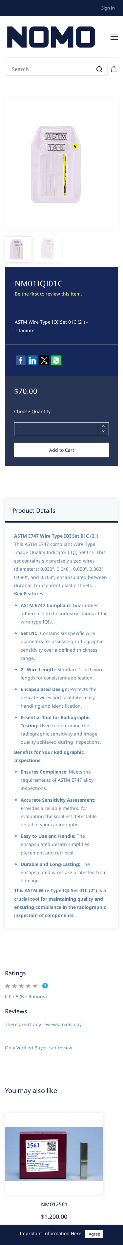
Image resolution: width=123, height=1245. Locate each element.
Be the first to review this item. (48, 294)
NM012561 (54, 1204)
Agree (94, 1234)
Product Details (33, 510)
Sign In (108, 8)
